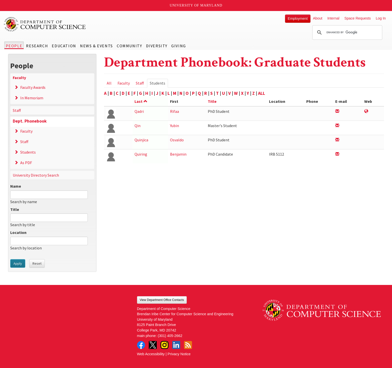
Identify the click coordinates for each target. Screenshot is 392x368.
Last (141, 101)
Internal (333, 18)
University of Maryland (196, 5)
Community (129, 45)
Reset (37, 263)
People (14, 45)
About (317, 18)
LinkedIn (176, 345)
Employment (298, 19)
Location (18, 232)
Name (15, 186)
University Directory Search (36, 175)
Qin (137, 125)
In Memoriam (31, 97)
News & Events (96, 45)
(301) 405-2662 (170, 336)
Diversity (157, 45)
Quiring (140, 154)
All (109, 83)
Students (28, 152)
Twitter (153, 345)
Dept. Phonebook (30, 121)
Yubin (174, 125)
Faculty (19, 77)
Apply (18, 263)
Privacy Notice (179, 354)
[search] (346, 32)
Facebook (141, 345)
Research (37, 45)
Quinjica (141, 139)
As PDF (26, 162)
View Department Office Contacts (162, 300)
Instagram (164, 345)
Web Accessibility (151, 354)
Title (14, 209)
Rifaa (174, 111)
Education (64, 45)
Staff (17, 110)
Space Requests (357, 18)
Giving (178, 45)
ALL (261, 93)
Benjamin (178, 154)
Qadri (139, 111)
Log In (381, 18)
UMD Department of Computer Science (45, 24)
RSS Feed (188, 345)
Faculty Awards (33, 87)
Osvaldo (177, 139)
